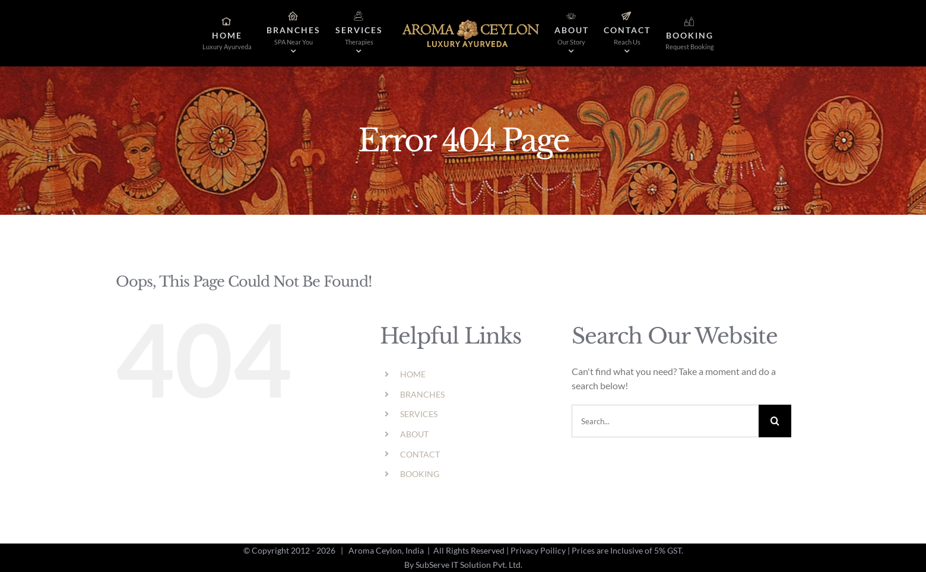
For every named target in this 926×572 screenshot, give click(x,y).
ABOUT (414, 434)
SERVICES (418, 414)
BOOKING (419, 474)
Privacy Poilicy (538, 550)
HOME (413, 374)
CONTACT (420, 454)
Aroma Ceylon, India (386, 550)
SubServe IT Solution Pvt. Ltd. (469, 565)
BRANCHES (422, 394)
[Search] (775, 421)
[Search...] (665, 421)
